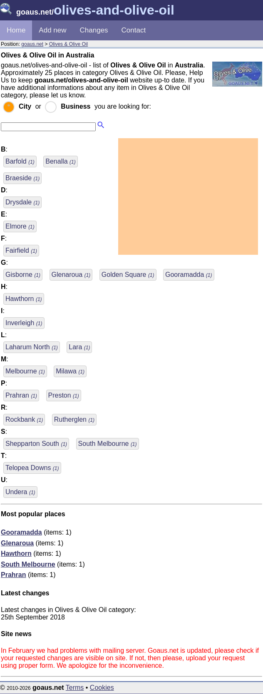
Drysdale (22, 202)
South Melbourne (107, 443)
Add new (52, 30)
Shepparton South (36, 443)
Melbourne (25, 371)
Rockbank (24, 419)
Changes (94, 30)
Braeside (22, 178)
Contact (134, 30)
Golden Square (128, 274)
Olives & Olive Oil (68, 44)
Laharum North (31, 347)
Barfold (20, 161)
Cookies (102, 687)
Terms (75, 687)
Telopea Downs (32, 467)
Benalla (60, 161)
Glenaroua (71, 274)
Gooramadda (188, 274)
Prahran (21, 395)
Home (16, 30)
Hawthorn (23, 298)
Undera (20, 491)
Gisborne (22, 274)
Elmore (20, 226)
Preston (63, 395)
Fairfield (21, 250)
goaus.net (32, 44)
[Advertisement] (188, 196)
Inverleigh (23, 322)
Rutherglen (74, 419)
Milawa (70, 371)
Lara (79, 347)
